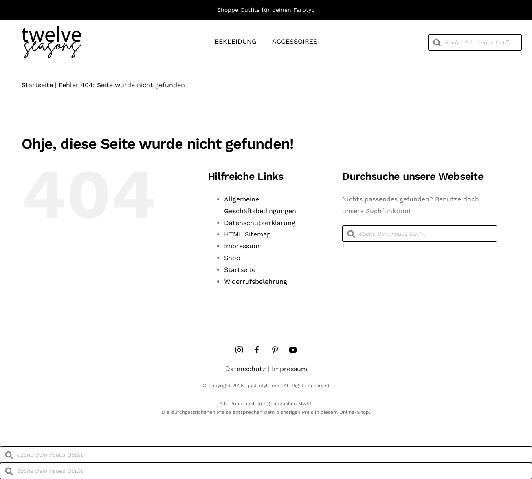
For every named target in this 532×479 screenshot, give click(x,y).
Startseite (37, 85)
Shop (232, 258)
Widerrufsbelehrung (255, 281)
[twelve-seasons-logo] (51, 29)
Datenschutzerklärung (259, 223)
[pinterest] (275, 350)
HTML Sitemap (247, 234)
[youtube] (293, 350)
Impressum (241, 246)
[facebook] (257, 350)
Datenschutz (245, 369)
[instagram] (239, 350)
